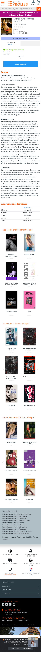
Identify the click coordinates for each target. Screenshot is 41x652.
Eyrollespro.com (19, 620)
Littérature (5, 537)
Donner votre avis (19, 31)
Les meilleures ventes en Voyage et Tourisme (17, 531)
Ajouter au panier (20, 64)
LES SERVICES (20, 593)
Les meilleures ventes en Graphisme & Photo (16, 514)
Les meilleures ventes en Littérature (13, 525)
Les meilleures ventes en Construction (14, 518)
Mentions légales (6, 625)
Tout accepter (14, 648)
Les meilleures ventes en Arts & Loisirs (14, 527)
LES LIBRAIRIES (20, 586)
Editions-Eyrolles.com (8, 620)
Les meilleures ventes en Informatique (14, 516)
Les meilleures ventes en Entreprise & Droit (16, 520)
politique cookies (14, 641)
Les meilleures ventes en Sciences (13, 523)
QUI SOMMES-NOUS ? (8, 582)
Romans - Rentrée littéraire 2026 (21, 537)
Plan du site (31, 625)
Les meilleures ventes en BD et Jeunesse (15, 533)
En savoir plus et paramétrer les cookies (25, 643)
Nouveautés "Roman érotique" (16, 323)
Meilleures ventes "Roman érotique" (18, 417)
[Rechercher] (18, 9)
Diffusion (27, 620)
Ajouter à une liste (20, 38)
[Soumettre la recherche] (39, 9)
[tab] (10, 43)
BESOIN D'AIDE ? (20, 590)
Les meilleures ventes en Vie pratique (14, 529)
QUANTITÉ (20, 56)
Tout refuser (27, 648)
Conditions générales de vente (19, 625)
